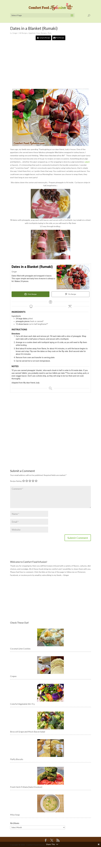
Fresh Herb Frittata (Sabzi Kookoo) (26, 787)
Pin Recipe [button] (70, 294)
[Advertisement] (50, 66)
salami (87, 162)
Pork (49, 33)
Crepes (13, 676)
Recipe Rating (16, 481)
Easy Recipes (42, 33)
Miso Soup (15, 814)
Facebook (14, 575)
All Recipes (23, 33)
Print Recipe (58, 38)
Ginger (15, 33)
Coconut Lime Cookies (20, 648)
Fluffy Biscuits (16, 759)
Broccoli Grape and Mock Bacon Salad (27, 731)
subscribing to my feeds (51, 575)
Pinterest (81, 572)
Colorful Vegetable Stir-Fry (22, 704)
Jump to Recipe (43, 38)
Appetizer (32, 33)
